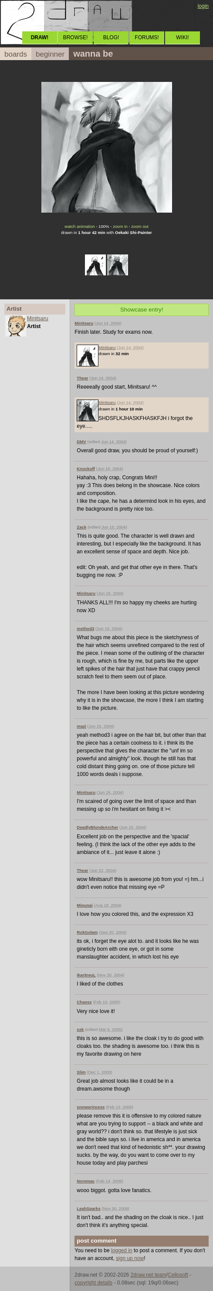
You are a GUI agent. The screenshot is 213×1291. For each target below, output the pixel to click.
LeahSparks (88, 1208)
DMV (81, 441)
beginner (50, 54)
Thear (82, 378)
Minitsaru (37, 318)
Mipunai (84, 905)
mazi (81, 726)
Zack (81, 527)
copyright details (93, 1283)
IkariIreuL (86, 974)
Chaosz (84, 1002)
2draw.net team (148, 1275)
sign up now (130, 1258)
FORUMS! (147, 37)
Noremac (86, 1181)
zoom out (139, 226)
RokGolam (87, 932)
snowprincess (91, 1107)
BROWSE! (75, 37)
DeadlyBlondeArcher (97, 827)
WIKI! (182, 37)
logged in (121, 1250)
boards (15, 54)
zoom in (120, 226)
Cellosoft (178, 1275)
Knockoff (86, 468)
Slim (81, 1072)
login (203, 6)
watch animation (79, 226)
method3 (85, 628)
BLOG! (111, 37)
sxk (80, 1029)
